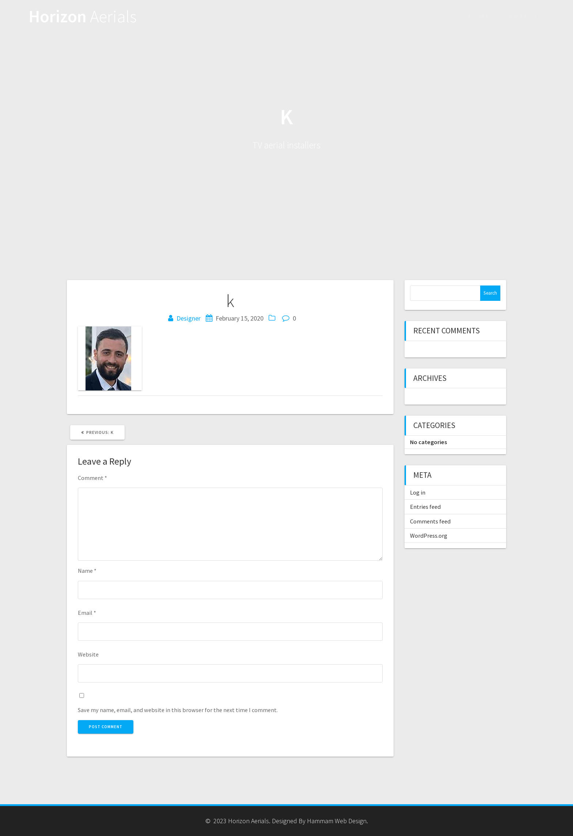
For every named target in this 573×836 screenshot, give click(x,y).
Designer (189, 318)
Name (87, 570)
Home (479, 16)
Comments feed (430, 521)
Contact (521, 16)
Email (87, 612)
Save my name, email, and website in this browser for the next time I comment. (178, 710)
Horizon (83, 16)
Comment (92, 477)
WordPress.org (428, 535)
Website (88, 654)
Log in (417, 492)
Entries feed (425, 506)
